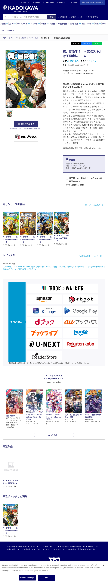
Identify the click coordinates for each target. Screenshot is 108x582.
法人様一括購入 (75, 541)
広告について (36, 541)
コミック (35, 24)
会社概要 (10, 541)
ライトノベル (23, 24)
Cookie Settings (27, 578)
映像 (98, 24)
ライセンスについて (50, 541)
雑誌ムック (88, 24)
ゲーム (104, 24)
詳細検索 (62, 17)
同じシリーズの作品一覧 (94, 205)
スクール (10, 31)
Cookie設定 (72, 544)
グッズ (3, 31)
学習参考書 (63, 24)
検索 (51, 17)
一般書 (45, 24)
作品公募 (74, 3)
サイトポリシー (60, 544)
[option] (11, 466)
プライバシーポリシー (44, 544)
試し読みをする (26, 124)
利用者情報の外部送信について (89, 544)
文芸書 (4, 24)
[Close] (104, 565)
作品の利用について (14, 544)
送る (98, 43)
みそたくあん (73, 60)
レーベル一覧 (49, 3)
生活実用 (75, 24)
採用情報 (26, 541)
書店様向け (64, 541)
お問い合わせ (29, 544)
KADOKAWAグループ (91, 541)
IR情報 (18, 541)
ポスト (77, 43)
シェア (87, 43)
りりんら (92, 60)
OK (46, 578)
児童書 (53, 24)
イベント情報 (91, 17)
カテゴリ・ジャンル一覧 (32, 3)
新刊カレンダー (76, 17)
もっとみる (52, 430)
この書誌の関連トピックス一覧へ (91, 256)
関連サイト (63, 3)
